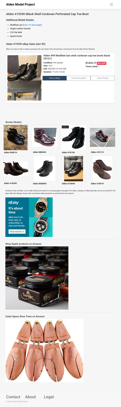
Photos (106, 78)
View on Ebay (54, 78)
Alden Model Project (20, 4)
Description (81, 78)
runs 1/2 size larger (32, 25)
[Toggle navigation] (111, 4)
